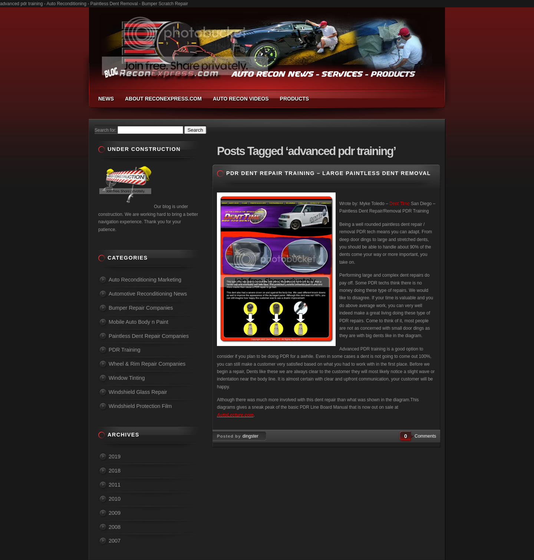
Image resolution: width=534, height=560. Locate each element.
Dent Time (399, 203)
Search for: (105, 130)
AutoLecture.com (235, 415)
